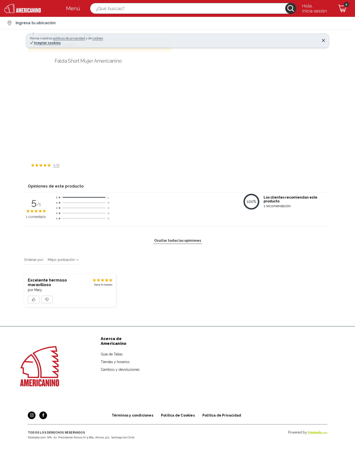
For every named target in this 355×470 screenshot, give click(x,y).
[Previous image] (59, 119)
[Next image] (200, 119)
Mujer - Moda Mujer (62, 35)
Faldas (87, 35)
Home (37, 35)
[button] (193, 8)
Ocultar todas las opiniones (177, 403)
